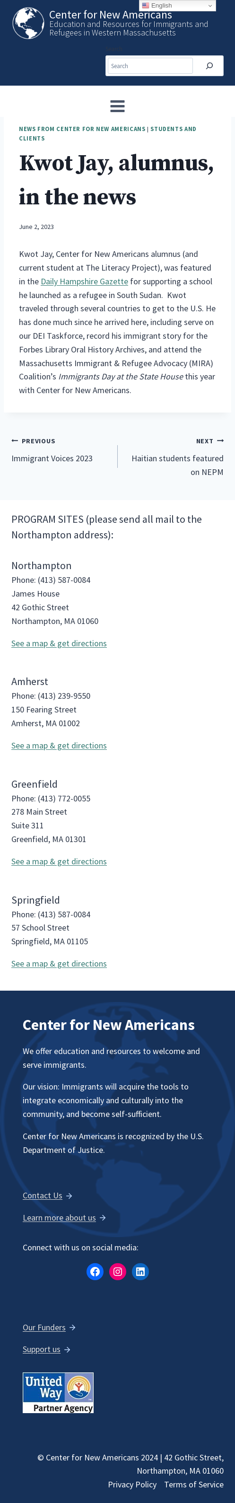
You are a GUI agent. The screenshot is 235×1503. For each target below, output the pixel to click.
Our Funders (44, 1327)
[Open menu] (117, 106)
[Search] (209, 66)
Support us (42, 1349)
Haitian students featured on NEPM (175, 455)
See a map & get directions (59, 643)
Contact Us (42, 1195)
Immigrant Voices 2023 (60, 449)
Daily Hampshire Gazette (84, 281)
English (157, 5)
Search (113, 49)
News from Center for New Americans (82, 128)
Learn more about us (59, 1217)
